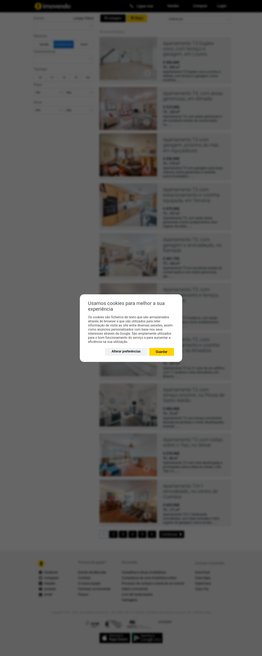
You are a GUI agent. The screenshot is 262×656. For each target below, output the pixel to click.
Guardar (161, 352)
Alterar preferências (126, 351)
